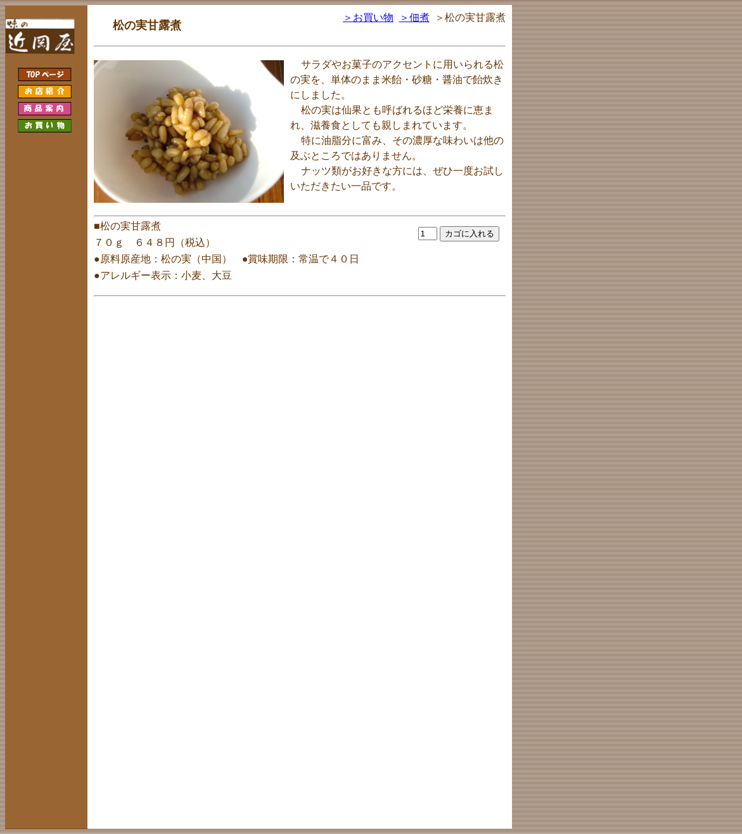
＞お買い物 (368, 17)
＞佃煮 (414, 17)
